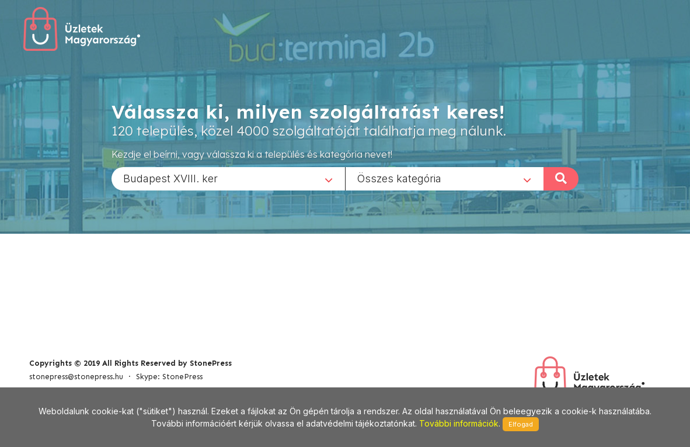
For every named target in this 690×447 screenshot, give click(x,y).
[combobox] (228, 178)
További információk (459, 423)
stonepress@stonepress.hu (76, 376)
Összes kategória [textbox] (399, 178)
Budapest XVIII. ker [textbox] (170, 178)
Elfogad (520, 424)
